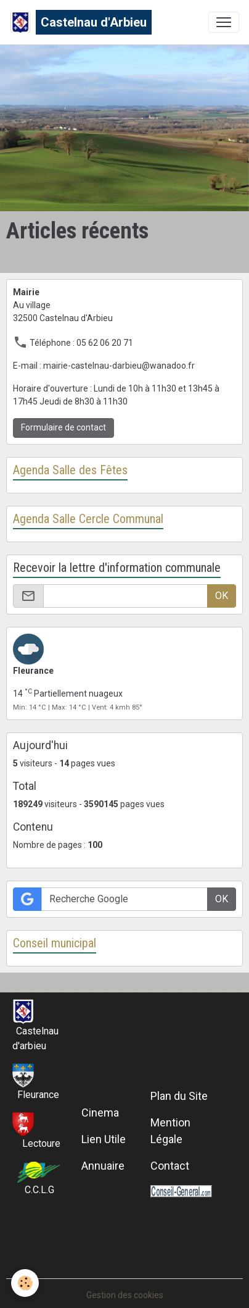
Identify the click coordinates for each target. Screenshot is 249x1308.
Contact (169, 1165)
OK (221, 596)
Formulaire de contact (63, 427)
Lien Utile (103, 1139)
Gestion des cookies (124, 1295)
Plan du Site (179, 1095)
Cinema (100, 1112)
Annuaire (102, 1165)
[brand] (81, 22)
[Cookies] (25, 1283)
